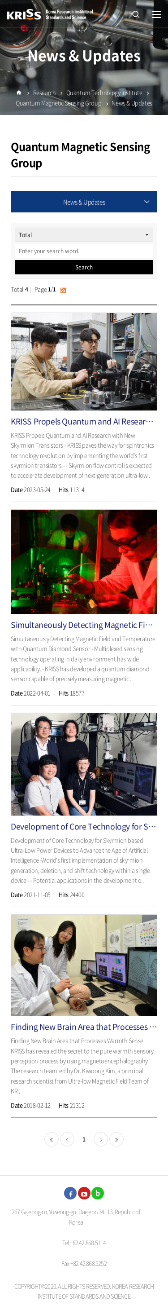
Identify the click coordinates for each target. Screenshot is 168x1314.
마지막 (116, 1139)
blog (97, 1193)
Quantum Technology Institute (104, 94)
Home (18, 97)
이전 (67, 1139)
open (135, 13)
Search (84, 267)
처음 (51, 1139)
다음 (101, 1139)
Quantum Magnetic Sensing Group (58, 105)
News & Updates (132, 105)
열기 (157, 15)
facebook (70, 1193)
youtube (84, 1193)
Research (44, 94)
